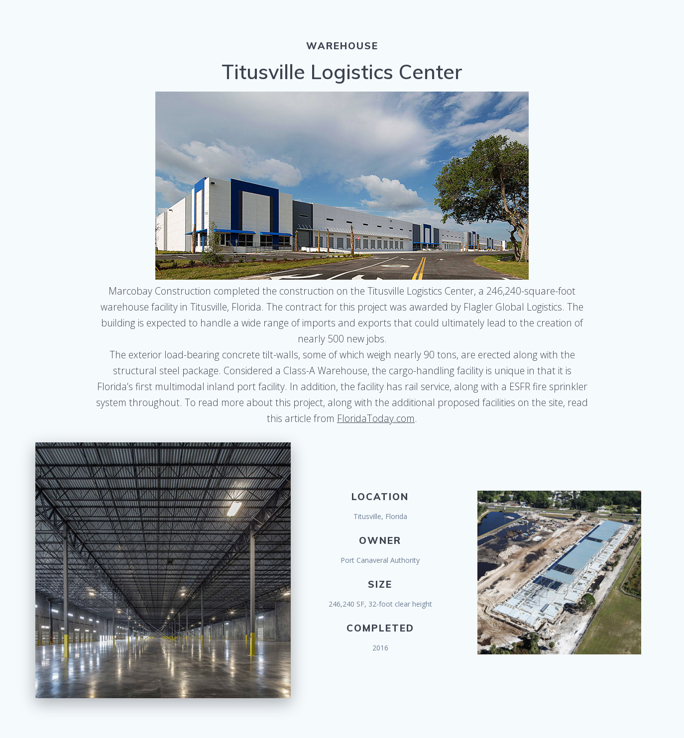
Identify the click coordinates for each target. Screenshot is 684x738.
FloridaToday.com (376, 418)
